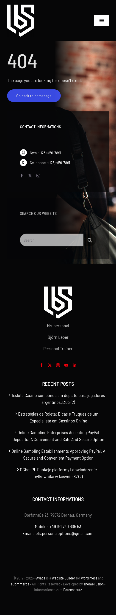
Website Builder (63, 578)
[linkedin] (74, 365)
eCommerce (20, 584)
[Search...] (52, 240)
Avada (40, 578)
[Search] (89, 240)
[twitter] (30, 175)
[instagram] (38, 175)
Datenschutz (72, 589)
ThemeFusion (93, 584)
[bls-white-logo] (20, 7)
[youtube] (66, 365)
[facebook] (22, 175)
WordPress (89, 578)
